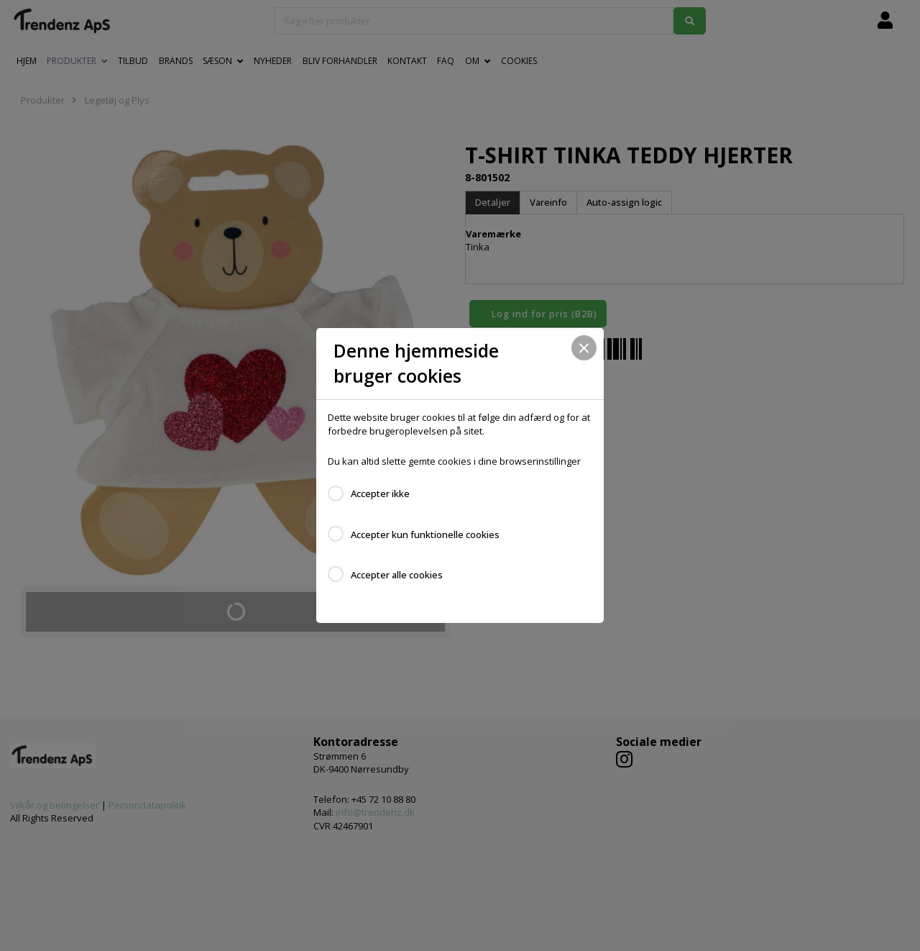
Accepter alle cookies (397, 574)
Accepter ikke (380, 493)
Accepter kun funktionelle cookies (425, 534)
